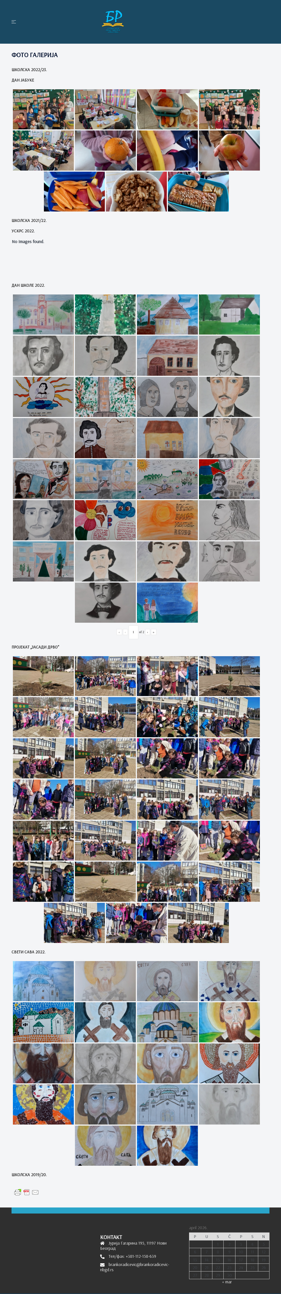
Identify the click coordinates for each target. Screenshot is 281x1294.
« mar (227, 1281)
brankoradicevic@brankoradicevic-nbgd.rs (134, 1267)
